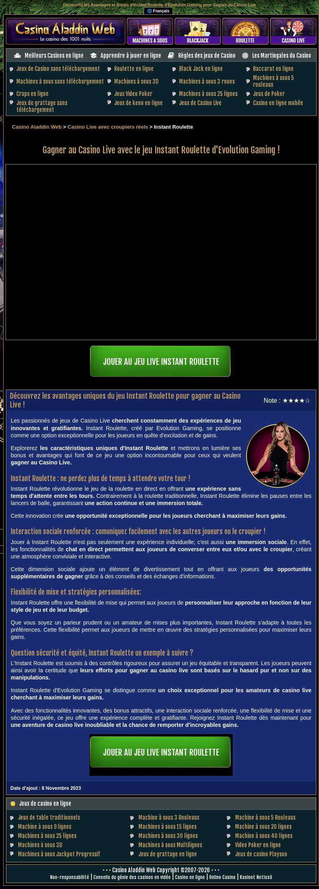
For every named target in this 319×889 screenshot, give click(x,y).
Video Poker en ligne (258, 845)
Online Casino (222, 877)
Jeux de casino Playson (261, 854)
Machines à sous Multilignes (170, 845)
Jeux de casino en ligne (45, 803)
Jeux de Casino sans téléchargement (58, 68)
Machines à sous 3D (136, 81)
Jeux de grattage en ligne (167, 854)
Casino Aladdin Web (37, 127)
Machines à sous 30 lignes (168, 835)
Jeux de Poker (269, 93)
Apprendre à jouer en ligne (131, 55)
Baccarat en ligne (273, 68)
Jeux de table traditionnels (49, 817)
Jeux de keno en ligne (138, 103)
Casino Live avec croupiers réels (108, 127)
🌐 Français (158, 11)
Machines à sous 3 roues (207, 81)
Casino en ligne (190, 877)
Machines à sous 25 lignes (208, 93)
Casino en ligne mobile (278, 103)
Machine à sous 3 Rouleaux (168, 817)
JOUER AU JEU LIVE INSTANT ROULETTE (161, 361)
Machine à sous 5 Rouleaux (265, 817)
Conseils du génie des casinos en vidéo (132, 877)
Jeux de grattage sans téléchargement (41, 106)
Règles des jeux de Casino (206, 55)
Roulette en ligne (134, 68)
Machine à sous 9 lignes (44, 826)
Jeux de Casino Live (200, 103)
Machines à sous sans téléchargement (60, 81)
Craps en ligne (32, 93)
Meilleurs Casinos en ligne (54, 55)
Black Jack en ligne (201, 68)
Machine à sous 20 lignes (263, 826)
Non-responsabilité (69, 877)
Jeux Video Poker (133, 93)
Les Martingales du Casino (281, 55)
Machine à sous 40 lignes (263, 835)
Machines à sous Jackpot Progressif (59, 854)
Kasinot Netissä (256, 877)
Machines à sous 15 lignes (167, 826)
